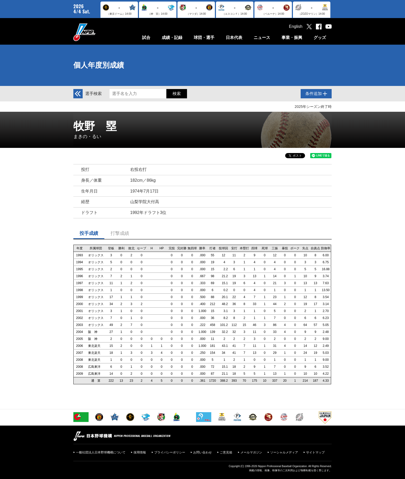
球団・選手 (204, 37)
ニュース (262, 37)
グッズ (320, 37)
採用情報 (140, 452)
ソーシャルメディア (284, 452)
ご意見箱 (226, 452)
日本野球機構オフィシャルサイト (97, 32)
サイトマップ (315, 452)
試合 (146, 37)
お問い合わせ (202, 452)
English (295, 26)
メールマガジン (251, 452)
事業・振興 (292, 37)
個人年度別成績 (98, 65)
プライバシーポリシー (169, 452)
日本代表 (234, 37)
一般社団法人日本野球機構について (101, 452)
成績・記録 (172, 37)
